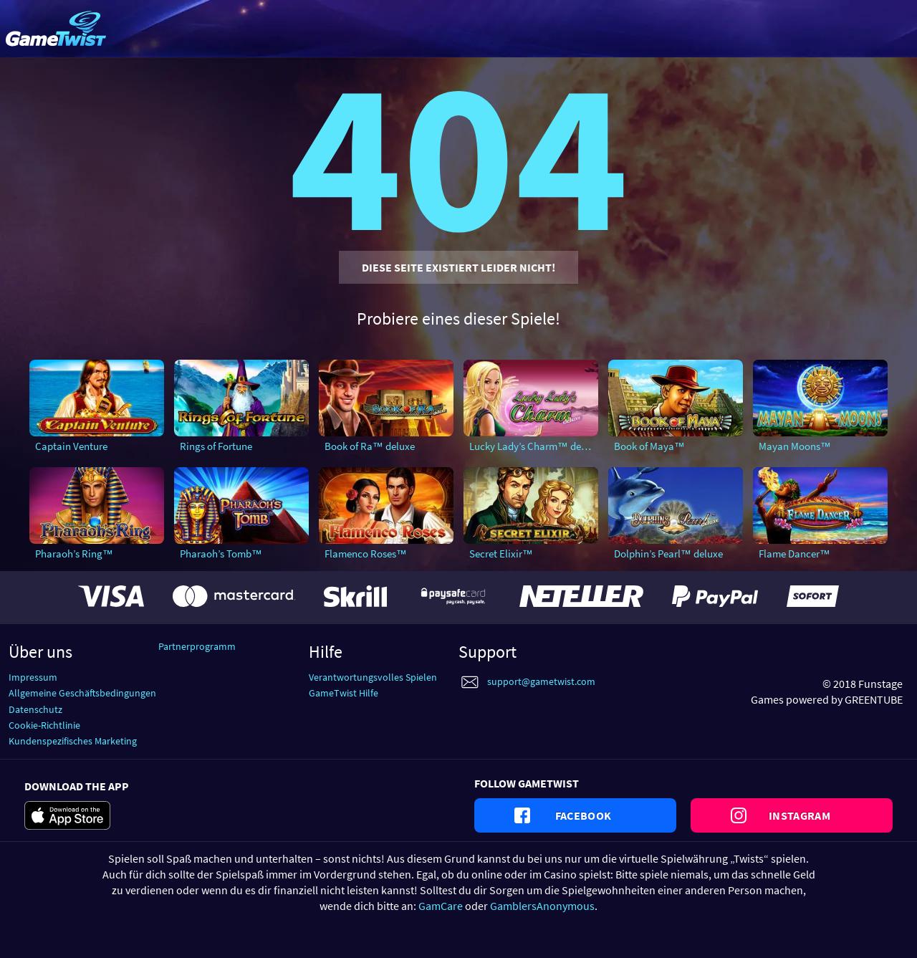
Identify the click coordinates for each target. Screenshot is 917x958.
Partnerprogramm (197, 646)
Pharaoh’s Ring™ (74, 553)
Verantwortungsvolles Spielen (373, 677)
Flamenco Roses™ (366, 553)
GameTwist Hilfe (343, 692)
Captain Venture (71, 446)
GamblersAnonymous (542, 906)
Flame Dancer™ (794, 553)
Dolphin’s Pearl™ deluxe (668, 553)
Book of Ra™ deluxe (370, 446)
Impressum (33, 677)
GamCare (440, 906)
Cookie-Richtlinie (44, 725)
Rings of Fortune (216, 446)
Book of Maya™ (649, 446)
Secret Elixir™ (501, 553)
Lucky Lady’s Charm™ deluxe (533, 446)
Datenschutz (35, 709)
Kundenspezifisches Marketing (73, 740)
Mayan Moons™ (795, 446)
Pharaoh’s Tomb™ (221, 553)
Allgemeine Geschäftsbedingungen (82, 692)
